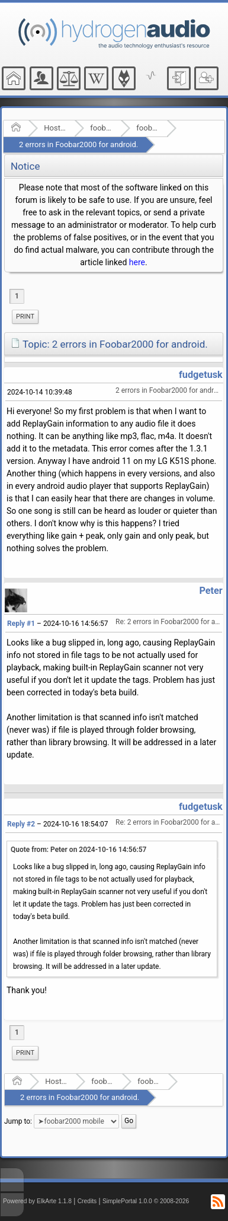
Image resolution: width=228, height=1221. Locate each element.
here (137, 262)
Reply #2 (21, 824)
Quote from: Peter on (78, 849)
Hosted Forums (55, 127)
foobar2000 (101, 127)
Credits (87, 1201)
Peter (210, 590)
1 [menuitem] (17, 296)
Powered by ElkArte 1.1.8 (37, 1201)
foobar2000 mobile (147, 127)
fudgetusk (201, 374)
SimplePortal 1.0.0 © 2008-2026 (145, 1201)
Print (25, 316)
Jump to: (18, 1121)
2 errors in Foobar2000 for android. (78, 144)
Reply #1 (21, 623)
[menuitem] (25, 317)
